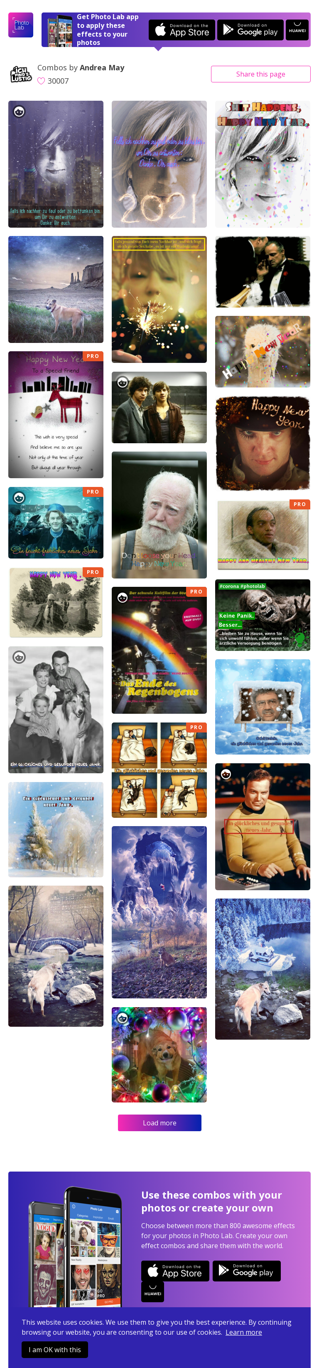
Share (260, 74)
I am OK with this (55, 1349)
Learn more (244, 1332)
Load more (160, 1122)
